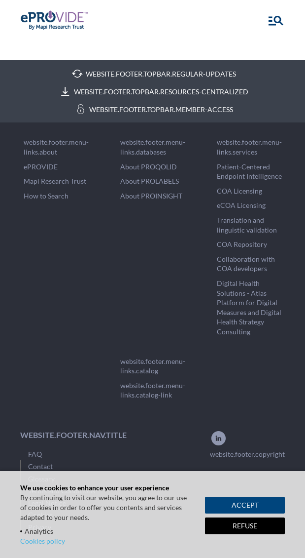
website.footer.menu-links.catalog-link (152, 390)
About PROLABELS (149, 181)
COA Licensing (239, 191)
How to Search (46, 196)
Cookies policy (42, 541)
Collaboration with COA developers (246, 264)
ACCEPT (245, 505)
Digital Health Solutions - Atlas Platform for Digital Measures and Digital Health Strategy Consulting (249, 307)
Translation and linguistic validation (247, 225)
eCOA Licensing (241, 205)
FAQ (35, 454)
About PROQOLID (148, 166)
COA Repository (242, 244)
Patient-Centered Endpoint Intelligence (249, 171)
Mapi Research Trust (55, 181)
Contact (40, 466)
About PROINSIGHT (151, 196)
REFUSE (245, 525)
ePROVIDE (41, 166)
